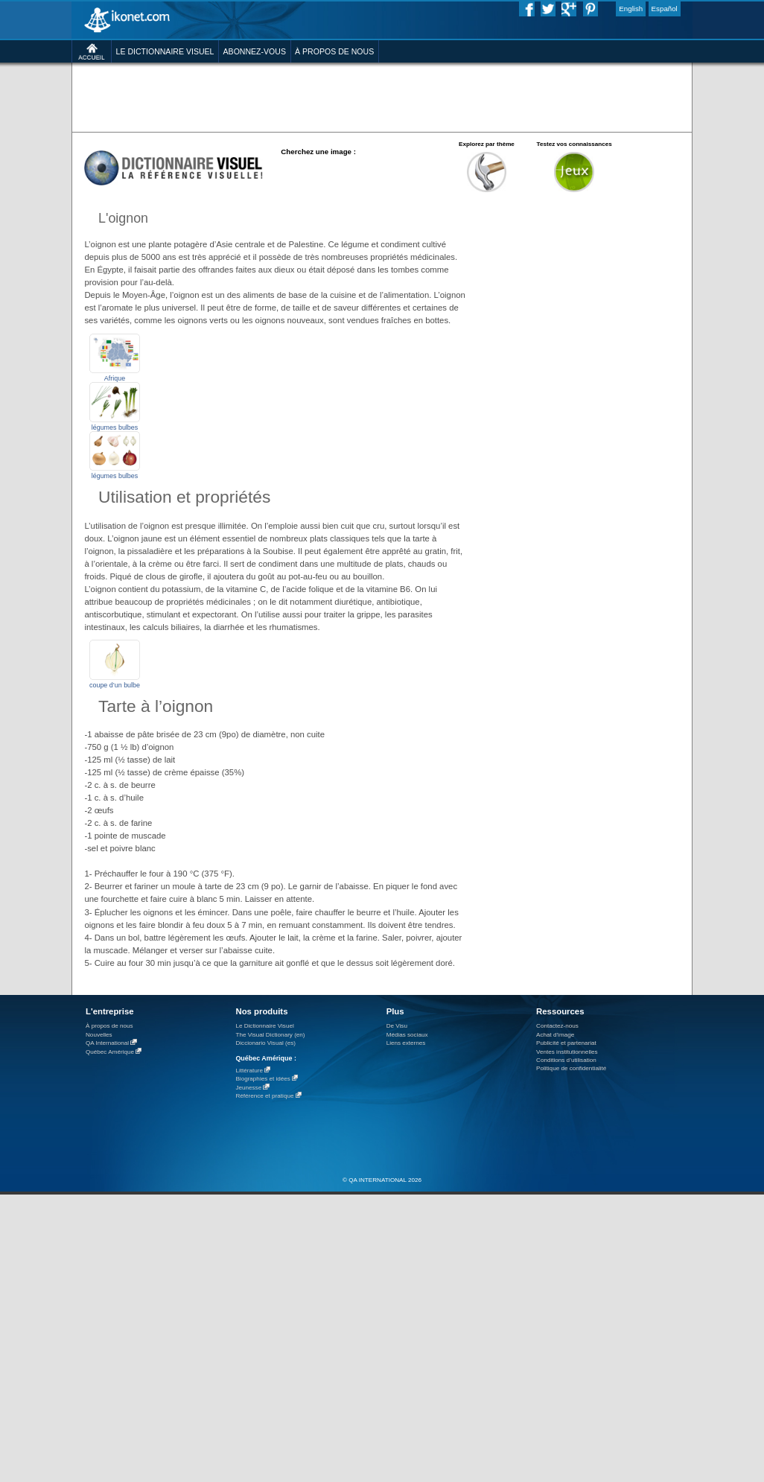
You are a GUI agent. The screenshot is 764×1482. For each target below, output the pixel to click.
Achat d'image (555, 1034)
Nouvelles (99, 1034)
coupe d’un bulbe (114, 685)
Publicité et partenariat (566, 1043)
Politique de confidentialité (571, 1068)
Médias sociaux (407, 1034)
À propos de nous (109, 1026)
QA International (107, 1043)
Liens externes (406, 1043)
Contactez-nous (557, 1026)
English (631, 8)
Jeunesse (248, 1087)
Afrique (114, 378)
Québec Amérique (110, 1052)
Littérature (249, 1070)
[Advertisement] (589, 286)
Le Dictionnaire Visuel (264, 1026)
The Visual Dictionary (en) (270, 1034)
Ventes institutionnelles (567, 1052)
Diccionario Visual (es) (265, 1043)
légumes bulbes (115, 427)
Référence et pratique (264, 1096)
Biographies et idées (262, 1078)
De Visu (396, 1026)
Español (665, 8)
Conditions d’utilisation (566, 1060)
